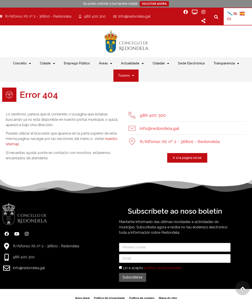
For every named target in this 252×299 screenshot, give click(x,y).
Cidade (47, 63)
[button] (216, 16)
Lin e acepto (152, 268)
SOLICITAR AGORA (154, 3)
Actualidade (132, 63)
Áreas (105, 63)
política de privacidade (162, 268)
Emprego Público (77, 63)
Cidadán (161, 63)
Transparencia (226, 63)
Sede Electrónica (191, 63)
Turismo (126, 75)
